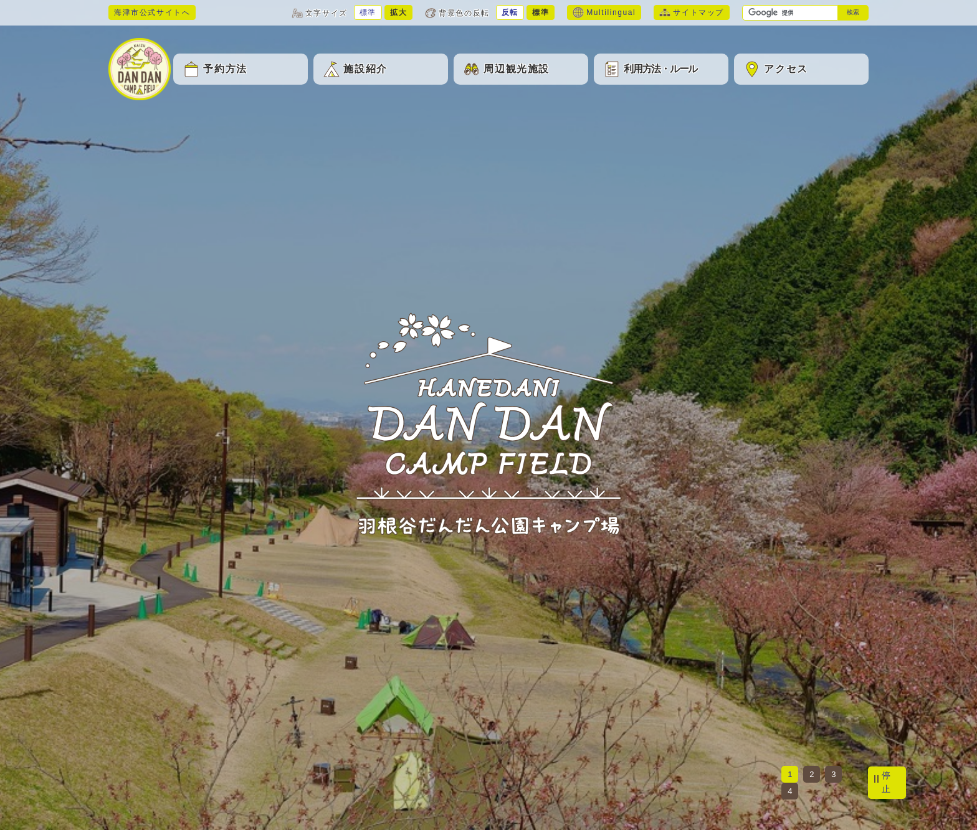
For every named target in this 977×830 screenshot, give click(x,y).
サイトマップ (691, 12)
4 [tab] (790, 791)
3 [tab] (833, 774)
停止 (887, 782)
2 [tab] (811, 774)
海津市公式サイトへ (152, 12)
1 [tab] (790, 774)
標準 (368, 12)
